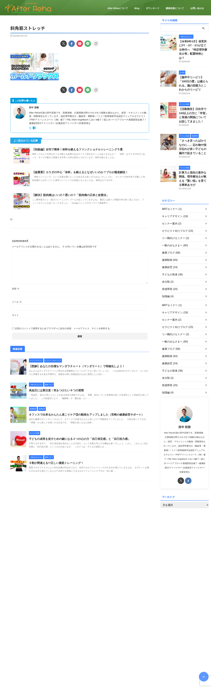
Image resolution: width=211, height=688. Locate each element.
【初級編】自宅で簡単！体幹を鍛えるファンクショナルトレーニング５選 (74, 149)
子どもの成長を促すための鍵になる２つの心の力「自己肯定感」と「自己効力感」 (76, 439)
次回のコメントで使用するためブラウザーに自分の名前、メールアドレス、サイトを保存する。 (63, 328)
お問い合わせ (197, 8)
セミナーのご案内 (110, 672)
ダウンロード (152, 8)
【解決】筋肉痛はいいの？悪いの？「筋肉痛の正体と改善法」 (68, 195)
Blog (136, 8)
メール (17, 302)
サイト (15, 315)
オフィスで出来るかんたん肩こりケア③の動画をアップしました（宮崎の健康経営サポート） (83, 414)
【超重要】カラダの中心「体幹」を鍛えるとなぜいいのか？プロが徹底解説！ (77, 172)
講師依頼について (175, 8)
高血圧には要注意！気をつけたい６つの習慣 (54, 390)
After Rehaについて (117, 8)
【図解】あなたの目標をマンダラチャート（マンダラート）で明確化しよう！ (74, 366)
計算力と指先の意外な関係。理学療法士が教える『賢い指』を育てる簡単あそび (193, 160)
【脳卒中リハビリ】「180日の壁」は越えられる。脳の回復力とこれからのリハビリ (193, 75)
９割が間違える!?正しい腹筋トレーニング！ (54, 463)
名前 (15, 288)
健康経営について (90, 672)
